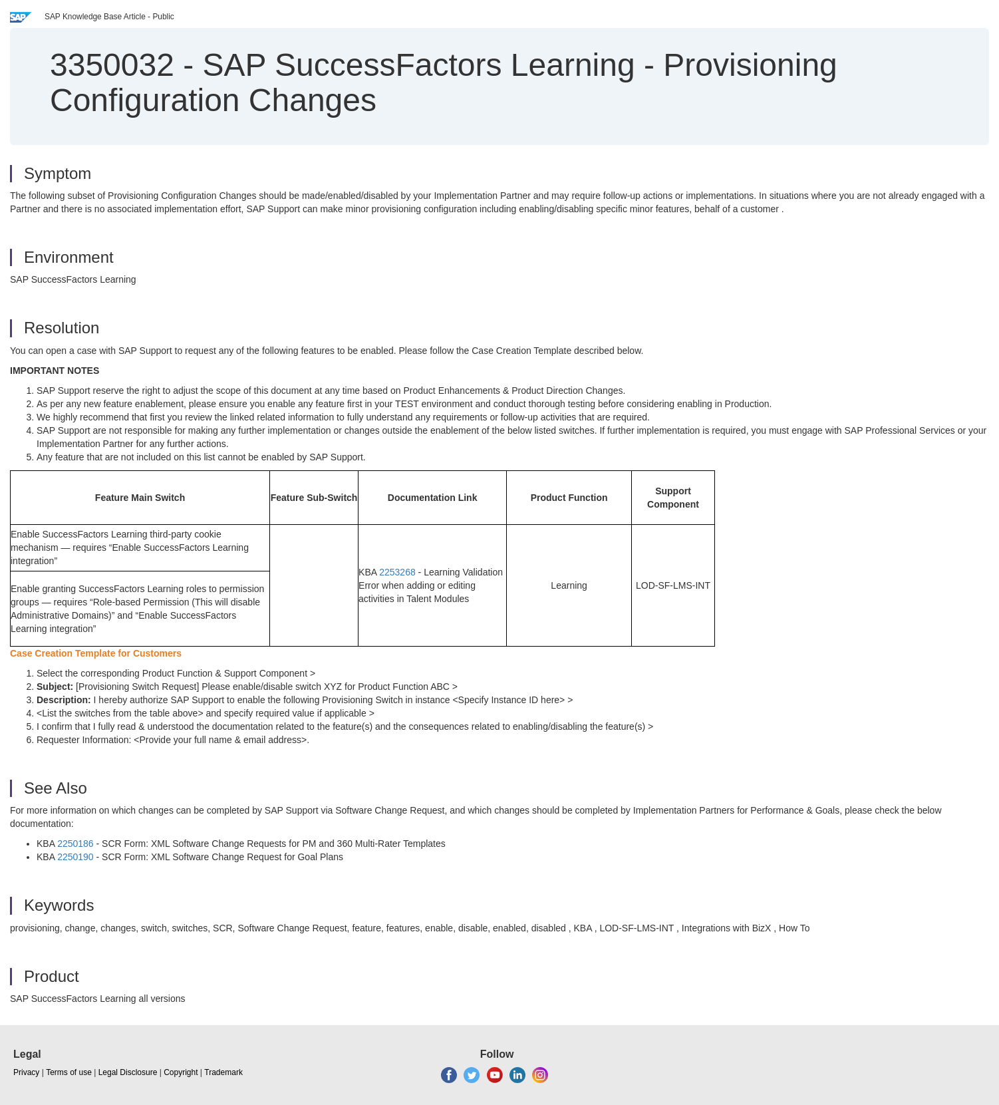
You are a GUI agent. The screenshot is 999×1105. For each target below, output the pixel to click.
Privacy (26, 1072)
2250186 (75, 843)
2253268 (397, 572)
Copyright (181, 1072)
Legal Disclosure (128, 1072)
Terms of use (69, 1072)
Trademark (223, 1072)
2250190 (75, 857)
